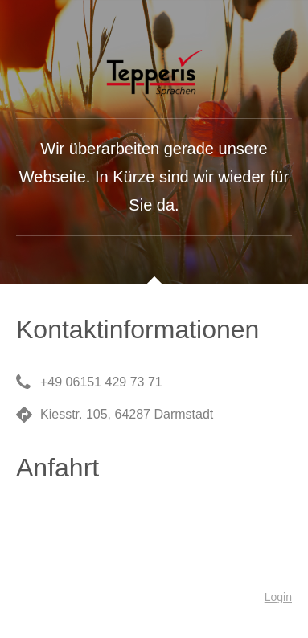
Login (278, 597)
